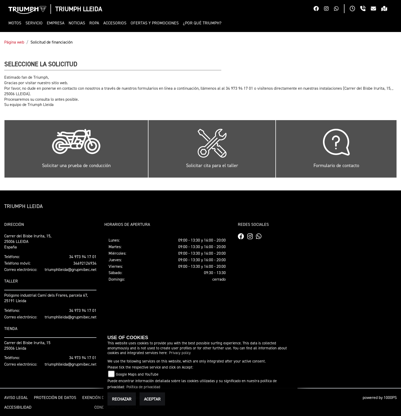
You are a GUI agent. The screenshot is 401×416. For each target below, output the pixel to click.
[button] (15, 23)
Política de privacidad (143, 387)
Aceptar (152, 399)
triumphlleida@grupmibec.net (70, 269)
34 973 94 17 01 (82, 256)
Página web (14, 42)
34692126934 (84, 263)
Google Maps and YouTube (137, 374)
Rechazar (121, 399)
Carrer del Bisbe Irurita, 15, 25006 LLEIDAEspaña (27, 241)
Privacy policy (180, 352)
